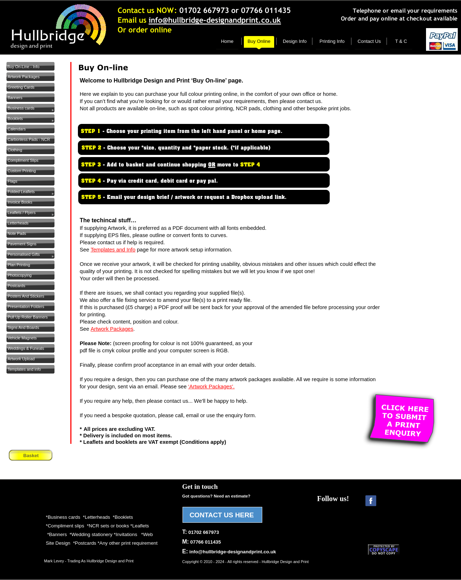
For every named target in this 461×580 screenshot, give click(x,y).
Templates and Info (113, 250)
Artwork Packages (112, 329)
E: (229, 551)
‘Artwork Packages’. (211, 386)
